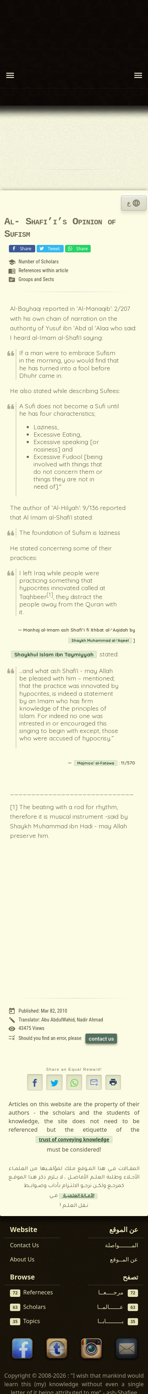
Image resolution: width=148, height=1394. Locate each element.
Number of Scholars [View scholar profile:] (38, 262)
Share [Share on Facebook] (21, 248)
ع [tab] (134, 203)
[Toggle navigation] (10, 75)
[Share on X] (54, 1082)
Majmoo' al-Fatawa (95, 763)
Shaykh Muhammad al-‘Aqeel (100, 640)
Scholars (28, 1307)
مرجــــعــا (118, 1292)
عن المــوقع (124, 1259)
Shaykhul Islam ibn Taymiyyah (54, 654)
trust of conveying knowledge (74, 1139)
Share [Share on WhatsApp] (77, 248)
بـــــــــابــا (117, 1321)
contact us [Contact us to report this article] (101, 1039)
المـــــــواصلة (121, 1245)
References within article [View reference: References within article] (43, 271)
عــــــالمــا (117, 1307)
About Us (22, 1259)
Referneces (31, 1292)
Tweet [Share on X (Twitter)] (49, 248)
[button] (35, 1082)
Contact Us (24, 1245)
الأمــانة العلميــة (78, 1196)
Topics (25, 1321)
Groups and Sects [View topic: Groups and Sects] (36, 279)
